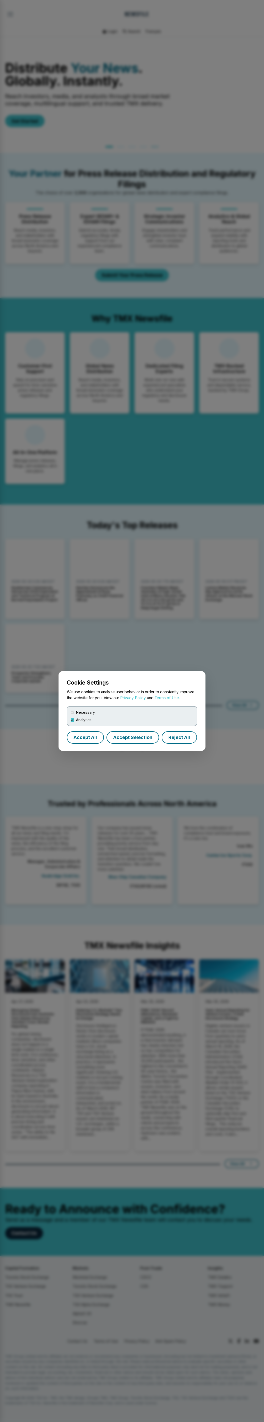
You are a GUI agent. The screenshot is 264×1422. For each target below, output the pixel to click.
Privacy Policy (133, 697)
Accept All (85, 737)
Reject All (179, 737)
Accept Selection (132, 737)
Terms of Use (166, 697)
